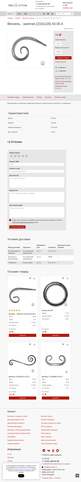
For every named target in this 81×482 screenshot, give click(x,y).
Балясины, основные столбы (17, 416)
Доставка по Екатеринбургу (63, 81)
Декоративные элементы (15, 423)
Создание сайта (47, 478)
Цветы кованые (46, 436)
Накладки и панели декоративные (19, 430)
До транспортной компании (63, 76)
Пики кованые (46, 433)
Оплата (9, 461)
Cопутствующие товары (49, 443)
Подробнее (22, 335)
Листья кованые (46, 426)
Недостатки (13, 190)
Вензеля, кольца (46, 416)
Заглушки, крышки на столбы (51, 423)
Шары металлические (48, 440)
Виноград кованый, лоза (15, 419)
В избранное (62, 67)
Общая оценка (14, 153)
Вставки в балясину (47, 419)
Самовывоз (58, 86)
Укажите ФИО (14, 161)
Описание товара (13, 97)
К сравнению (62, 71)
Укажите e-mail (14, 168)
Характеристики (27, 97)
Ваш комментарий (15, 205)
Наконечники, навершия (49, 430)
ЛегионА (58, 478)
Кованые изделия (13, 443)
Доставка (48, 97)
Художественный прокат (15, 440)
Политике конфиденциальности (23, 222)
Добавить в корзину (63, 58)
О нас (19, 14)
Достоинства (14, 175)
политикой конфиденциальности (22, 469)
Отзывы (39, 97)
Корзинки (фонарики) (14, 426)
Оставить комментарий (17, 227)
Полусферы (11, 436)
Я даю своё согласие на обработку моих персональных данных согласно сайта (36, 221)
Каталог (11, 14)
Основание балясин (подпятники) (18, 433)
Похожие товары (60, 97)
